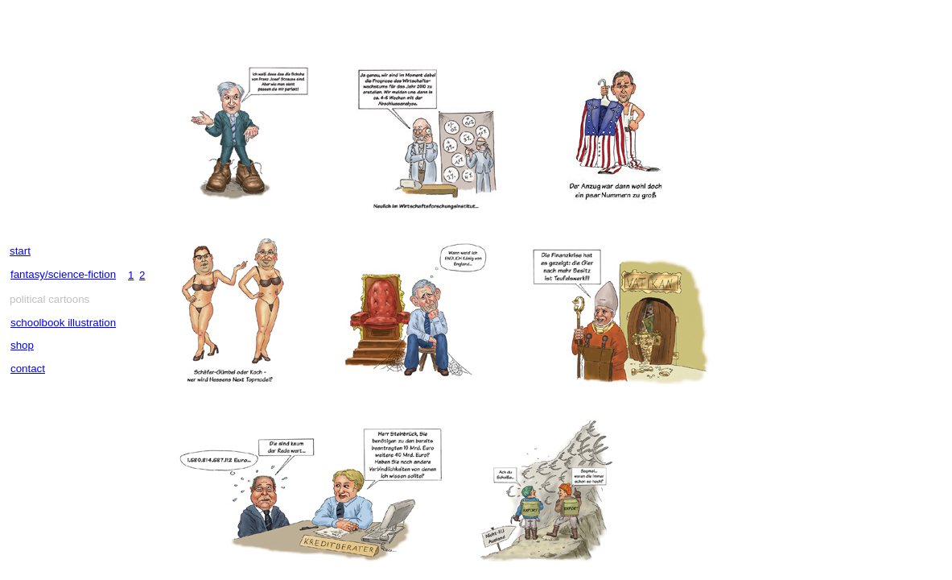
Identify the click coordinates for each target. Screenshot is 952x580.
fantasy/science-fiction (63, 274)
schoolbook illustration (63, 323)
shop (22, 345)
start (20, 251)
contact (27, 368)
